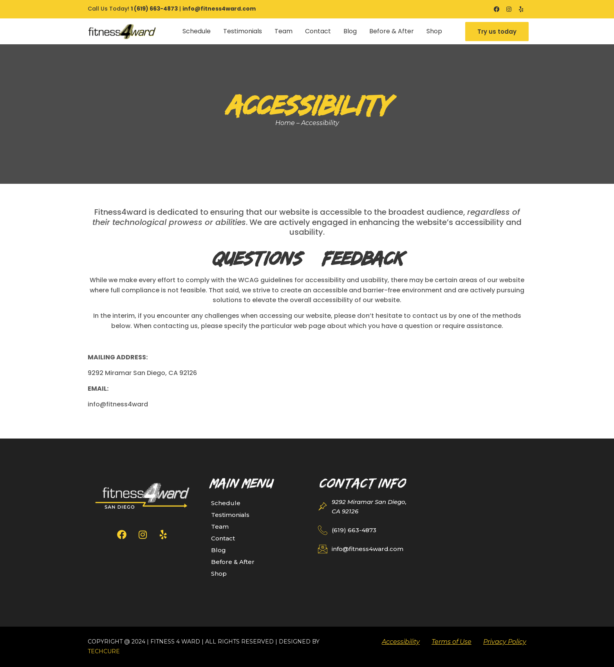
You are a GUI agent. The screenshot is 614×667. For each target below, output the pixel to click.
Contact (318, 31)
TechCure (104, 651)
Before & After (391, 31)
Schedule (196, 31)
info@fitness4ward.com (219, 9)
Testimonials (242, 31)
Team (283, 31)
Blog (350, 31)
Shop (434, 31)
